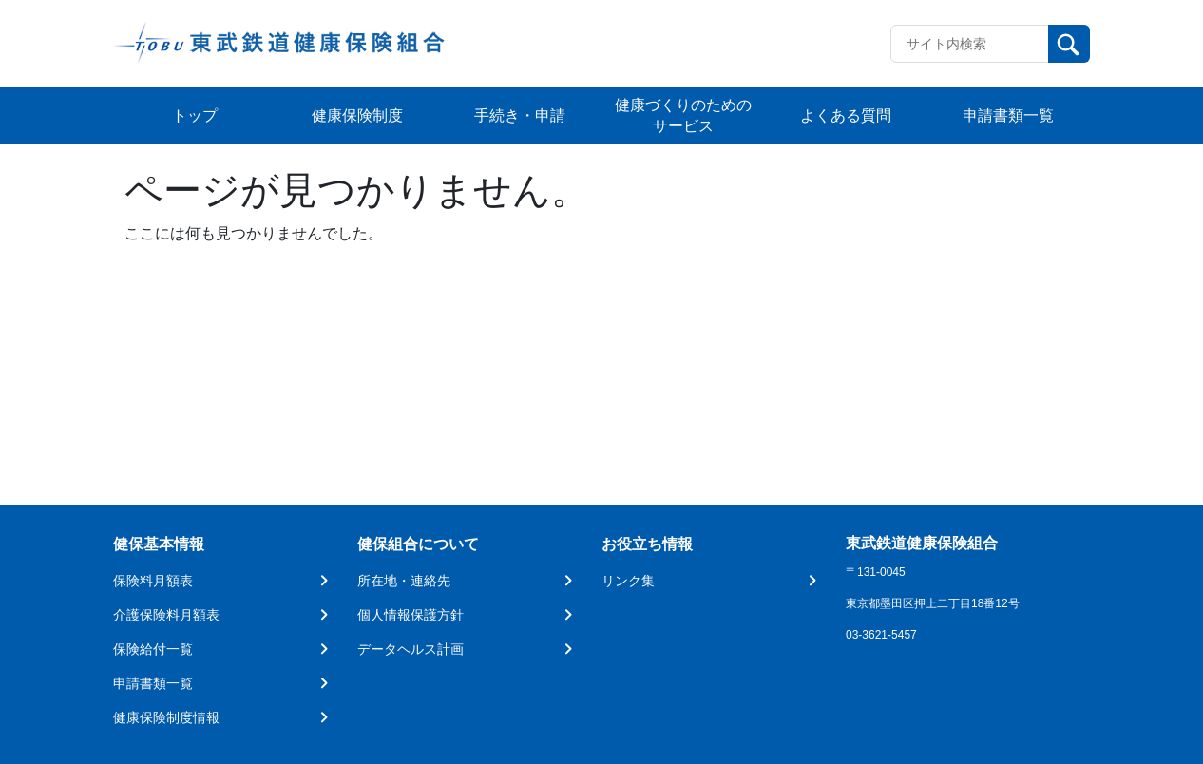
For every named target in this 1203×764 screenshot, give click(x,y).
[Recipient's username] (969, 44)
